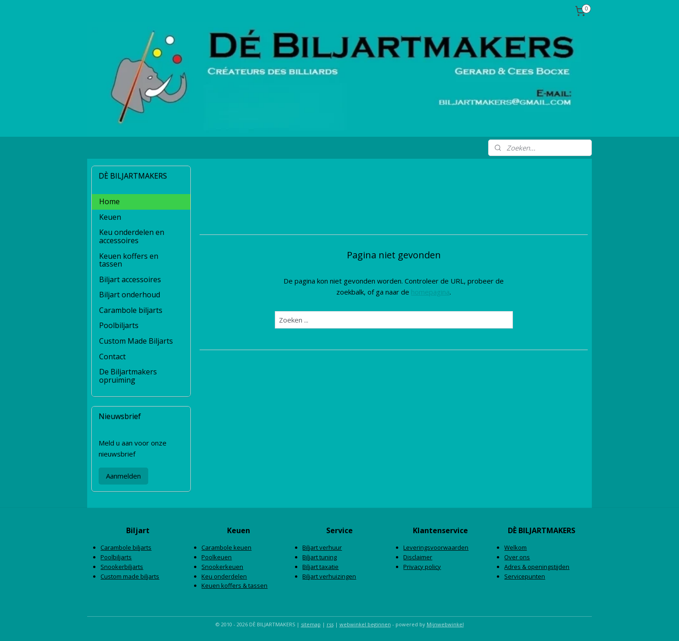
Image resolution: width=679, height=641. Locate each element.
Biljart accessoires (130, 279)
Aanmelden (123, 475)
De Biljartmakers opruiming (128, 376)
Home (109, 201)
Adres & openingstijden (536, 567)
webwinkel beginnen (365, 624)
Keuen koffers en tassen (128, 260)
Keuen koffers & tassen (234, 585)
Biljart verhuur (322, 547)
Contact (112, 356)
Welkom (515, 547)
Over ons (517, 557)
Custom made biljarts (129, 576)
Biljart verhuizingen (329, 576)
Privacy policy (422, 567)
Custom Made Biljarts (136, 341)
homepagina (430, 291)
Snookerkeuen (222, 567)
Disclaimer (417, 557)
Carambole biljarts (130, 310)
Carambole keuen (226, 547)
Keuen (110, 217)
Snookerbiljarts (121, 567)
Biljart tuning (319, 557)
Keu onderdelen (224, 576)
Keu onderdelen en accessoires (131, 236)
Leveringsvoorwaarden (435, 547)
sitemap (311, 624)
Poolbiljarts (119, 325)
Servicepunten (524, 576)
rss (330, 624)
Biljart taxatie (320, 567)
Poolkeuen (216, 557)
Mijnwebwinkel (445, 624)
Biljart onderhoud (129, 295)
